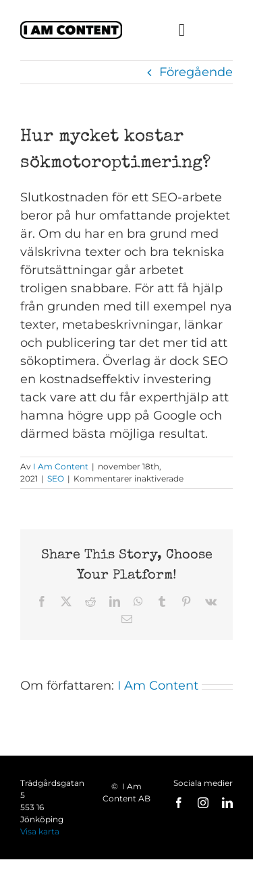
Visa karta (39, 831)
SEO (55, 478)
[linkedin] (227, 802)
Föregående (196, 72)
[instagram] (203, 802)
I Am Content (60, 466)
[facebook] (178, 802)
